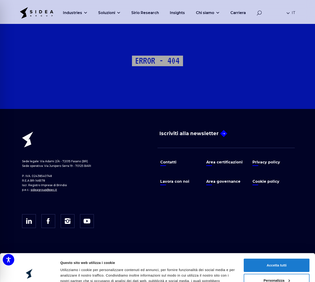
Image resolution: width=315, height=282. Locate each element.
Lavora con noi (174, 181)
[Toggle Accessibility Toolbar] (8, 260)
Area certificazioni (224, 162)
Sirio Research (145, 13)
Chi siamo (207, 13)
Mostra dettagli (72, 273)
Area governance (223, 181)
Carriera (238, 13)
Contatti (168, 162)
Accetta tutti (277, 239)
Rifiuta (276, 269)
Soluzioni (109, 13)
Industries (75, 13)
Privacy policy (266, 162)
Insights (177, 13)
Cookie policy (265, 181)
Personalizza (276, 254)
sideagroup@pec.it (44, 189)
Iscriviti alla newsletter (192, 133)
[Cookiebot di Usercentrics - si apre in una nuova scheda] (30, 273)
